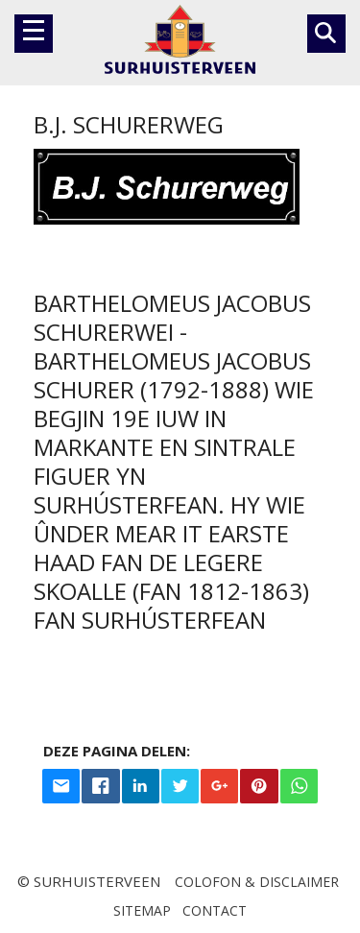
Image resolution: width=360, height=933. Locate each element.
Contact (214, 910)
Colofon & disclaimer (257, 882)
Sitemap (142, 910)
